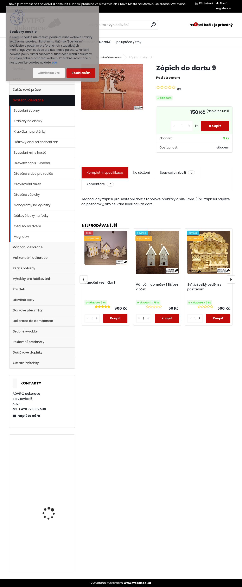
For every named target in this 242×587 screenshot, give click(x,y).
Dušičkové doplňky (28, 352)
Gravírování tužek (27, 184)
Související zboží (177, 172)
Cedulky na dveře (27, 226)
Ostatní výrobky (26, 363)
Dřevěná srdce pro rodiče (33, 173)
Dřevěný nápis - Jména (32, 163)
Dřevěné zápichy (27, 194)
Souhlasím (80, 73)
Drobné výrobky (25, 331)
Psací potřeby (24, 268)
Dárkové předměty (28, 310)
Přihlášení (206, 3)
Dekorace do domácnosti (33, 321)
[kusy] (181, 126)
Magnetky (21, 237)
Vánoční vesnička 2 (50, 453)
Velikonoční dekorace (30, 258)
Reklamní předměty (28, 342)
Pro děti (19, 289)
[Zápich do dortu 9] (112, 87)
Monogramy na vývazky (32, 205)
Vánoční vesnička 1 (50, 494)
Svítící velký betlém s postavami (204, 286)
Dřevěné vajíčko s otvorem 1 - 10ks (49, 537)
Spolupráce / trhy (128, 42)
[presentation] (83, 279)
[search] (153, 24)
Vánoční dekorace (28, 247)
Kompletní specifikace (105, 172)
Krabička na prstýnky (30, 131)
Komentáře (100, 184)
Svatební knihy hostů (30, 152)
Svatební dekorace (28, 100)
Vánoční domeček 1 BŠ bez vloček (157, 286)
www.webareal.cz (138, 583)
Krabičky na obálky (28, 121)
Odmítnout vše (49, 73)
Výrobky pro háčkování (31, 279)
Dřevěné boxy (23, 300)
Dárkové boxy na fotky (31, 215)
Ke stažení (141, 172)
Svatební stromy (27, 110)
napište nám (29, 415)
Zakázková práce (27, 89)
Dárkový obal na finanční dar (36, 142)
